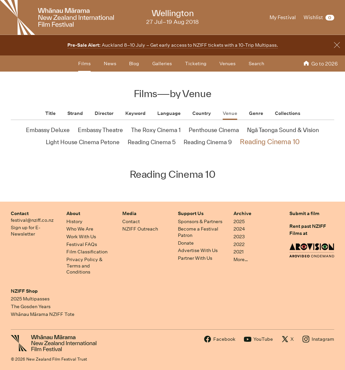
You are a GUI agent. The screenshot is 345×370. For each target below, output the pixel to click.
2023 (239, 237)
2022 (239, 244)
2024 (239, 229)
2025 (239, 221)
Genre (256, 113)
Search (256, 63)
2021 (238, 252)
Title (50, 113)
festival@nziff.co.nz (32, 220)
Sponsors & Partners (200, 221)
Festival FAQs (81, 244)
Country (201, 113)
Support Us (190, 213)
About (73, 213)
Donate (186, 243)
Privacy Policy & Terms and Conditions (84, 265)
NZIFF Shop (24, 291)
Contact (20, 213)
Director (104, 113)
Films (84, 63)
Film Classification (86, 252)
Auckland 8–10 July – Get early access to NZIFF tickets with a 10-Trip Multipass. (172, 45)
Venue (230, 113)
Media (129, 213)
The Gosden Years (31, 306)
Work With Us (81, 237)
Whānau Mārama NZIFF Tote (42, 314)
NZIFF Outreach (140, 229)
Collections (287, 113)
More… (240, 259)
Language (169, 113)
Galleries (162, 63)
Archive (242, 213)
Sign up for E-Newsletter (25, 230)
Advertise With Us (198, 250)
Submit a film (304, 213)
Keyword (135, 113)
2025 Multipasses (30, 299)
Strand (75, 113)
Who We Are (79, 229)
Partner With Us (195, 258)
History (74, 221)
